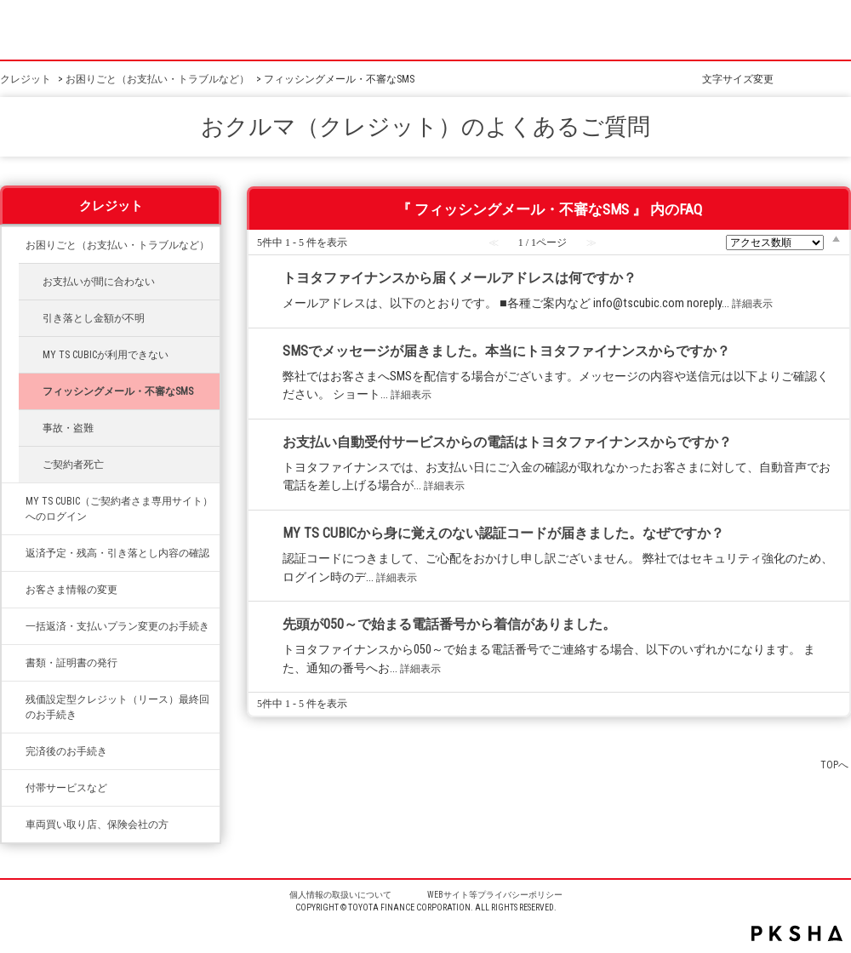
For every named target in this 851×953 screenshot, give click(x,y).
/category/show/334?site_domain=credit (13, 245)
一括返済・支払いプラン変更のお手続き (117, 626)
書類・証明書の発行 (71, 663)
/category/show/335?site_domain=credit (13, 626)
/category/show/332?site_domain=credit (13, 663)
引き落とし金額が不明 (94, 318)
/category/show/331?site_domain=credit (13, 589)
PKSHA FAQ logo (796, 933)
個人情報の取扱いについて (340, 894)
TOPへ (834, 764)
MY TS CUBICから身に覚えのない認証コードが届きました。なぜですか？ (503, 533)
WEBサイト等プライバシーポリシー (495, 894)
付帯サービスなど (66, 788)
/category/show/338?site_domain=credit (13, 553)
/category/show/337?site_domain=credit (13, 751)
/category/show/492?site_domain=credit (13, 501)
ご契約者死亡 (73, 465)
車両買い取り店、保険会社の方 (97, 824)
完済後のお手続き (66, 751)
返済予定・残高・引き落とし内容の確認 (117, 553)
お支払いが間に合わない (99, 282)
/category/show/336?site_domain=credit (13, 699)
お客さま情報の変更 (71, 590)
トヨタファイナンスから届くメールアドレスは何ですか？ (460, 278)
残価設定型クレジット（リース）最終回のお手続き (117, 707)
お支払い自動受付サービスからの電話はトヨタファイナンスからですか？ (507, 442)
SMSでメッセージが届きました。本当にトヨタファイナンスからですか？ (506, 351)
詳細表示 (752, 304)
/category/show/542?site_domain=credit (13, 824)
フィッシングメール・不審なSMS (118, 391)
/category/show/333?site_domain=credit (13, 788)
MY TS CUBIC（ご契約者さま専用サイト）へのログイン (119, 508)
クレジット (25, 79)
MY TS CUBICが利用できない (105, 355)
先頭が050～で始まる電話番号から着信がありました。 (449, 624)
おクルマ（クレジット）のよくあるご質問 (425, 126)
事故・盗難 (68, 428)
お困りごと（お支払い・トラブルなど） (157, 79)
